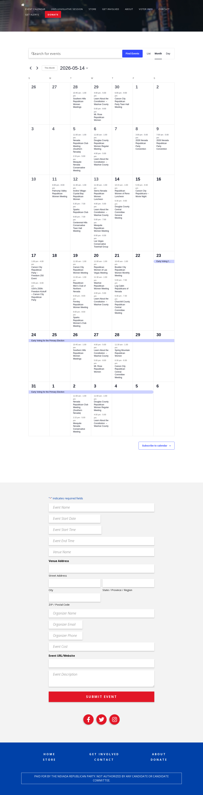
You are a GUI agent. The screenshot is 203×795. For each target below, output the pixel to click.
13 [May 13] (96, 179)
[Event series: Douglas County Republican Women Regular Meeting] (98, 138)
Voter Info (146, 9)
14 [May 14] (117, 179)
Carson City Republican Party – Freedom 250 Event (37, 273)
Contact (164, 9)
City (51, 590)
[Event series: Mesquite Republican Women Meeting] (98, 223)
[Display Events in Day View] (168, 53)
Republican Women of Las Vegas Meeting (101, 270)
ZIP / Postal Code (59, 604)
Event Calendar (35, 9)
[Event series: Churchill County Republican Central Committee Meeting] (119, 299)
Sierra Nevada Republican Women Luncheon (100, 195)
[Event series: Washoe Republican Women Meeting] (98, 280)
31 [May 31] (33, 386)
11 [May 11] (54, 179)
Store (92, 9)
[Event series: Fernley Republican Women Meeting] (77, 299)
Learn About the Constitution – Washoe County (101, 101)
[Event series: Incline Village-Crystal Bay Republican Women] (77, 188)
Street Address (58, 575)
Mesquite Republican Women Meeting (101, 228)
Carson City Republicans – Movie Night (142, 194)
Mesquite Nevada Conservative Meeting (79, 166)
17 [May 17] (33, 255)
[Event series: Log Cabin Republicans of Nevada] (119, 283)
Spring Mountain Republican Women (122, 353)
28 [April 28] (75, 87)
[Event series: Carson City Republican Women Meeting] (77, 264)
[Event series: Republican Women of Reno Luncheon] (119, 188)
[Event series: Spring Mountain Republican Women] (119, 347)
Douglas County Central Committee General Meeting (122, 212)
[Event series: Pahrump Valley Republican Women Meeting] (56, 188)
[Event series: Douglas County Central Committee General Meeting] (119, 204)
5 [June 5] (137, 386)
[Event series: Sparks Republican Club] (77, 207)
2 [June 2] (74, 386)
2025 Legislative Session (67, 9)
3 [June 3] (95, 386)
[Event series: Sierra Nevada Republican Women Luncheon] (98, 188)
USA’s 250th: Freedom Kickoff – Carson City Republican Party (38, 294)
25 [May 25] (54, 334)
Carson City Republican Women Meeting (80, 270)
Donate (53, 14)
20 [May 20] (96, 255)
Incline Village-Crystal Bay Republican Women (79, 195)
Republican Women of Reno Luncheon (122, 194)
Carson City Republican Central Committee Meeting (120, 372)
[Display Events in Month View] (158, 53)
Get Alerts (32, 14)
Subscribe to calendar (154, 445)
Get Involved (110, 9)
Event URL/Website (62, 656)
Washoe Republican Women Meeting (101, 286)
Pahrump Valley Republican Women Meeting (59, 194)
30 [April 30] (117, 87)
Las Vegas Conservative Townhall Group (101, 244)
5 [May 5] (74, 128)
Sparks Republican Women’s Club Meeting (79, 321)
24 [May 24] (33, 334)
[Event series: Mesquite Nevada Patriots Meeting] (77, 159)
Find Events (132, 53)
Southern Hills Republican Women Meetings (79, 102)
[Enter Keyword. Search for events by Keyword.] (75, 53)
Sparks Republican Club (80, 211)
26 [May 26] (75, 334)
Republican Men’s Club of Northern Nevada (79, 287)
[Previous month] (30, 68)
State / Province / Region (117, 590)
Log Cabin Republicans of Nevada (121, 289)
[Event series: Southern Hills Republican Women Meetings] (77, 96)
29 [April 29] (96, 87)
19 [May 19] (75, 255)
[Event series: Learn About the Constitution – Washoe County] (98, 96)
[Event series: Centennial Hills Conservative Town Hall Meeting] (77, 220)
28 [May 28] (117, 334)
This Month (50, 68)
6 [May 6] (95, 128)
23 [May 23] (158, 255)
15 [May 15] (138, 179)
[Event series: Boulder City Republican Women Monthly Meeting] (119, 264)
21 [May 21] (117, 255)
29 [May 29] (138, 334)
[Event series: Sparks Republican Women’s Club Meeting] (77, 315)
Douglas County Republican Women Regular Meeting (101, 406)
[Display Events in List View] (149, 53)
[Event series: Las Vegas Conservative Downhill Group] (98, 238)
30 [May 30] (158, 334)
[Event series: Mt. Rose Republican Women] (98, 112)
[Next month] (37, 68)
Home (49, 754)
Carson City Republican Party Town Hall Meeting (122, 102)
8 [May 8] (137, 128)
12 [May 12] (75, 179)
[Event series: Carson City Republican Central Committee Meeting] (119, 363)
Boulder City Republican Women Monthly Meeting (122, 271)
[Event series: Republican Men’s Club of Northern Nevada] (77, 280)
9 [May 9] (157, 128)
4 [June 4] (116, 386)
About (129, 9)
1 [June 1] (53, 386)
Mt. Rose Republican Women (99, 117)
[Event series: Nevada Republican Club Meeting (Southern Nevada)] (77, 138)
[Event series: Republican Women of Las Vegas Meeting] (98, 264)
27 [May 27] (96, 334)
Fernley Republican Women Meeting (80, 304)
